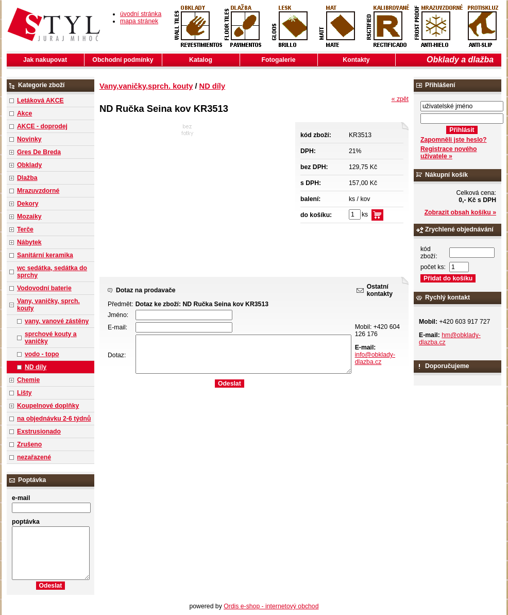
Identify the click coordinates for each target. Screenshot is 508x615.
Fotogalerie (279, 59)
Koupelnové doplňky (48, 405)
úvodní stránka (140, 14)
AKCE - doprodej (42, 126)
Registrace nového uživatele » (448, 152)
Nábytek (29, 242)
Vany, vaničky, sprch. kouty (48, 304)
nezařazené (34, 457)
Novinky (29, 139)
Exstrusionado (39, 431)
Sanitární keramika (45, 255)
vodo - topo (42, 354)
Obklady (29, 165)
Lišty (24, 392)
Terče (25, 229)
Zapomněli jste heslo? (453, 139)
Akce (24, 113)
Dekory (27, 203)
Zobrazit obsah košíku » (460, 212)
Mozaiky (29, 216)
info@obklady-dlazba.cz (375, 358)
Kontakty (356, 59)
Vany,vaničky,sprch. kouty (146, 86)
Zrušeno (29, 444)
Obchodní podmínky (122, 59)
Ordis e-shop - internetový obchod (271, 606)
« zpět (400, 99)
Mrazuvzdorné (38, 190)
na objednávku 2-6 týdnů (54, 418)
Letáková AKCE (40, 100)
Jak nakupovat (45, 59)
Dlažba (27, 177)
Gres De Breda (39, 152)
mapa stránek (139, 21)
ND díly (35, 367)
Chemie (28, 380)
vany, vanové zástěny (57, 321)
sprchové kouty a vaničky (51, 337)
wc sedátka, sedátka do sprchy (52, 271)
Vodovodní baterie (44, 288)
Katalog (200, 59)
